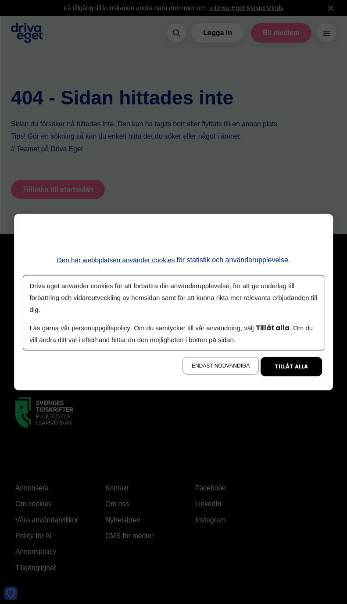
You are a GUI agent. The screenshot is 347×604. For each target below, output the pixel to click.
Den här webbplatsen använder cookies (116, 259)
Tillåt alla (291, 366)
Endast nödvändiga (221, 366)
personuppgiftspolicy (102, 328)
